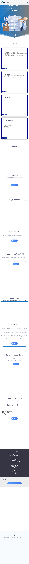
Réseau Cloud (14, 464)
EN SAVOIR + (5, 68)
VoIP (14, 470)
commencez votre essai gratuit (14, 483)
